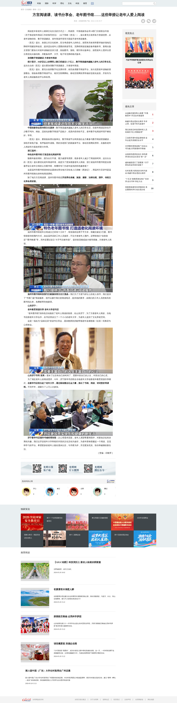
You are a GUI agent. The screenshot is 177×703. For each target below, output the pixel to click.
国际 (47, 3)
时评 (54, 3)
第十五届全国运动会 (121, 535)
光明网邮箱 (139, 699)
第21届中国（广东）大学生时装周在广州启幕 (47, 670)
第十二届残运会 (74, 535)
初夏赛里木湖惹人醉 (64, 589)
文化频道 (28, 9)
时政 (39, 3)
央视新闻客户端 (84, 21)
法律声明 (127, 699)
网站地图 (151, 699)
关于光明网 (94, 699)
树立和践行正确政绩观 (100, 518)
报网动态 (106, 699)
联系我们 (117, 699)
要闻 (34, 9)
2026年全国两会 (142, 518)
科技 (77, 3)
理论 (62, 3)
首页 (22, 9)
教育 (85, 3)
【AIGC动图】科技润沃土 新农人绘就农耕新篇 (77, 562)
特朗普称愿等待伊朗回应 (135, 187)
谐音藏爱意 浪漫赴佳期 (65, 643)
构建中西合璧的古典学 (134, 121)
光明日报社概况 (80, 699)
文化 (70, 3)
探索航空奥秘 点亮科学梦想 (67, 616)
